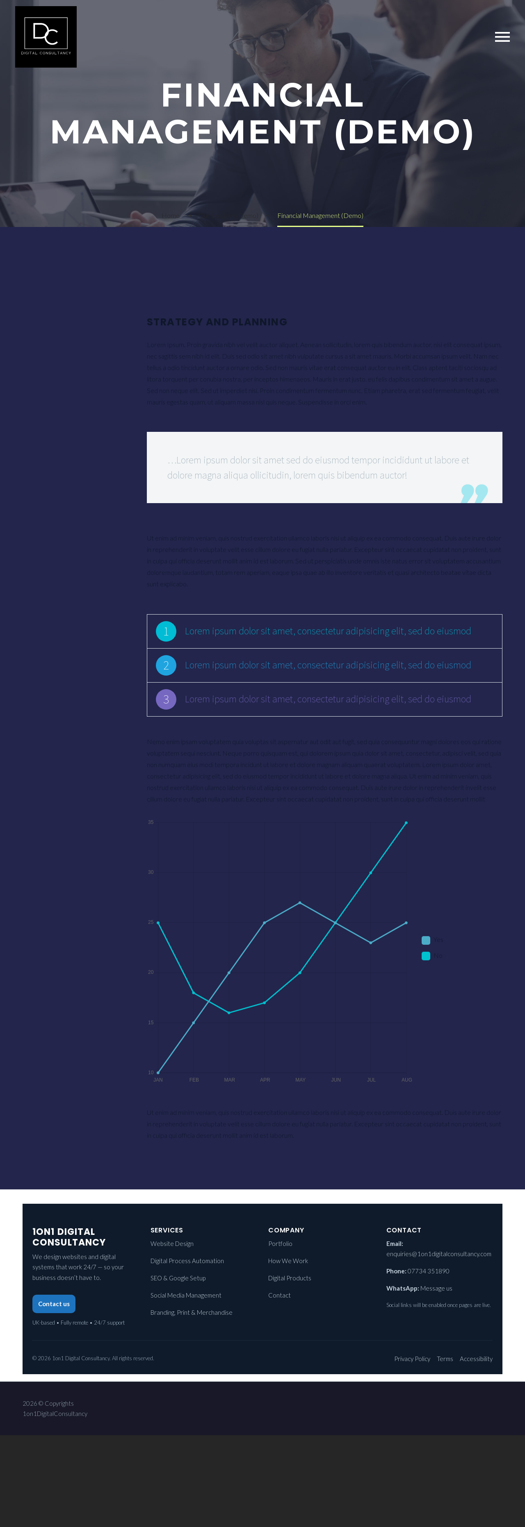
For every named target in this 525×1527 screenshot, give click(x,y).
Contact (279, 1295)
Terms (445, 1358)
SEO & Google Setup (178, 1278)
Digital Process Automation (187, 1260)
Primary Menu (502, 37)
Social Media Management (186, 1295)
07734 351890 (429, 1271)
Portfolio (280, 1243)
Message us (436, 1288)
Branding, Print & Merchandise (192, 1312)
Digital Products (289, 1278)
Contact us (54, 1303)
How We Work (288, 1260)
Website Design (172, 1243)
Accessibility (476, 1358)
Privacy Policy (412, 1358)
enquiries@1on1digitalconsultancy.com (438, 1253)
